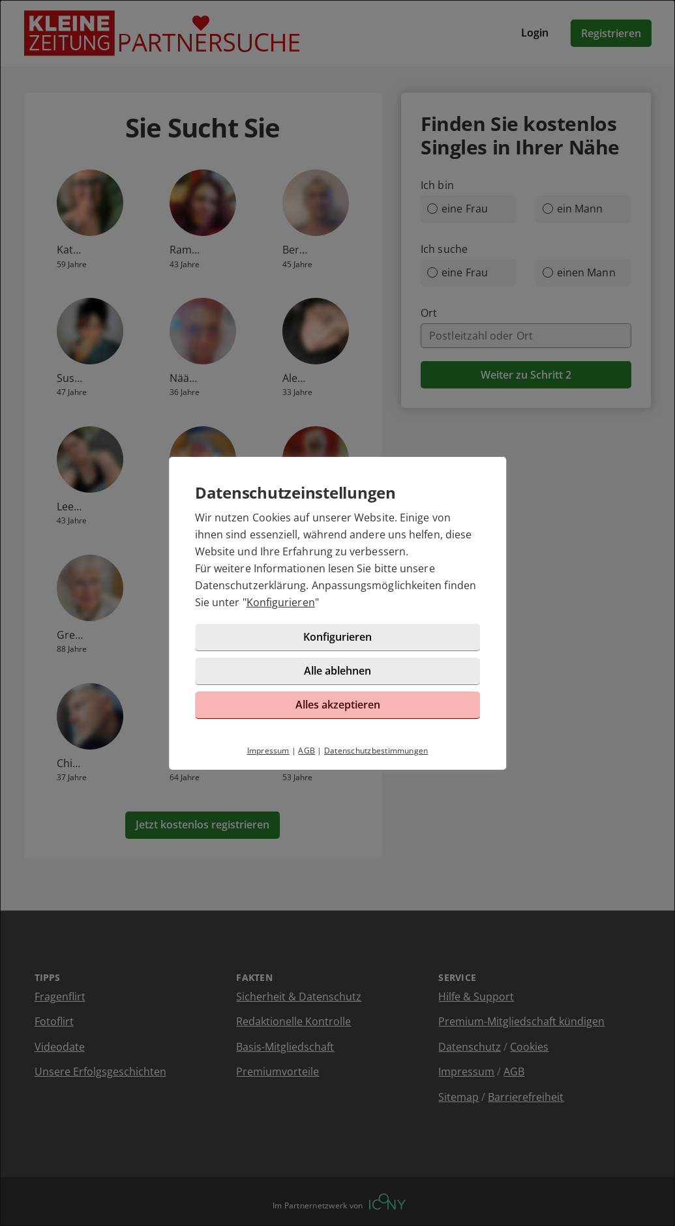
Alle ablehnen (337, 671)
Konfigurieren (281, 602)
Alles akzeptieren (337, 704)
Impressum (268, 750)
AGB (306, 750)
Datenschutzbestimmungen (376, 750)
